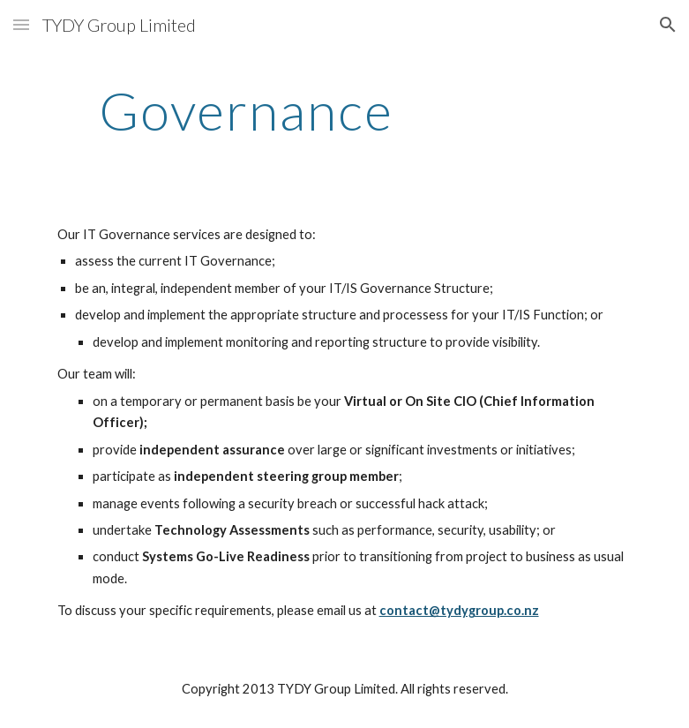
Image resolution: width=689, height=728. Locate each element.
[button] (21, 24)
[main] (246, 110)
